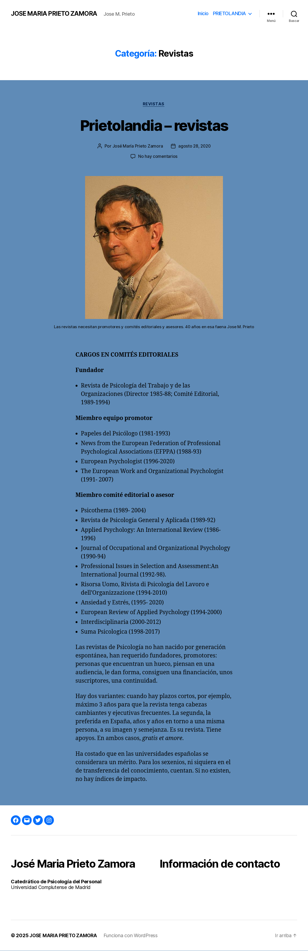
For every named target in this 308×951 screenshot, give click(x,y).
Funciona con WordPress (133, 936)
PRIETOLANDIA (229, 13)
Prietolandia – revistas (154, 125)
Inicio (203, 13)
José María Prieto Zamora (137, 146)
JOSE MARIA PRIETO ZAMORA (55, 13)
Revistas (154, 104)
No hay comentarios (157, 156)
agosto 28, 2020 (195, 146)
